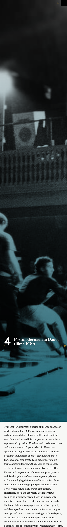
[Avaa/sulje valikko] (64, 3)
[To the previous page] (3, 346)
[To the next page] (63, 346)
